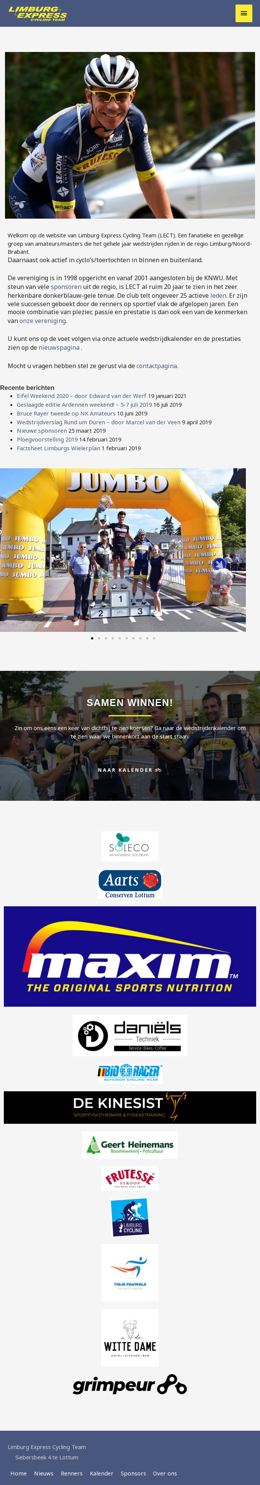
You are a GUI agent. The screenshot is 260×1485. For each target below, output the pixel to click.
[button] (92, 634)
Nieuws (42, 1468)
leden (218, 295)
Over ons (158, 1468)
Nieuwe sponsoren (40, 426)
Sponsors (128, 1468)
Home (18, 1468)
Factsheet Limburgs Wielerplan (56, 443)
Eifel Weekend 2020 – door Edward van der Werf (79, 393)
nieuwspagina (60, 346)
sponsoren (66, 286)
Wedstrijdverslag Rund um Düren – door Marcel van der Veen (95, 418)
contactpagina (156, 364)
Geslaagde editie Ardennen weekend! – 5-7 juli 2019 (82, 402)
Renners (68, 1468)
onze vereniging (43, 319)
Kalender (97, 1468)
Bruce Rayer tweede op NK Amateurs (64, 410)
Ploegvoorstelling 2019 (46, 435)
